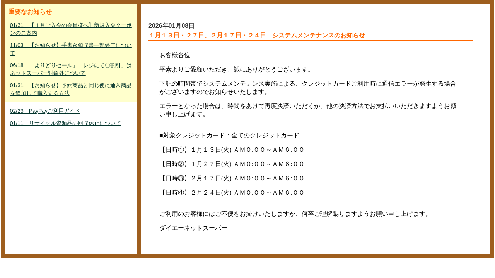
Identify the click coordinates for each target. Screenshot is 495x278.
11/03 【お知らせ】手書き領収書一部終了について (71, 49)
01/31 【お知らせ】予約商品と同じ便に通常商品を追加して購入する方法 (71, 89)
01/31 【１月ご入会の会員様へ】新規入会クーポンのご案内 (71, 29)
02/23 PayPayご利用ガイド (45, 111)
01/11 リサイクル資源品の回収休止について (65, 123)
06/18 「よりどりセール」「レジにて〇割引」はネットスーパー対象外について (71, 69)
